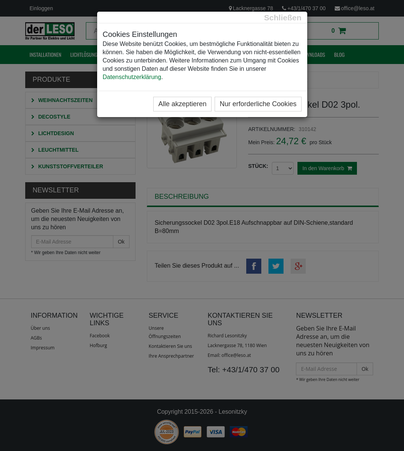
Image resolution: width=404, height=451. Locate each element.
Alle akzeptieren (182, 104)
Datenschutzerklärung (132, 77)
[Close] (282, 17)
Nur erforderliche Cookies (258, 104)
